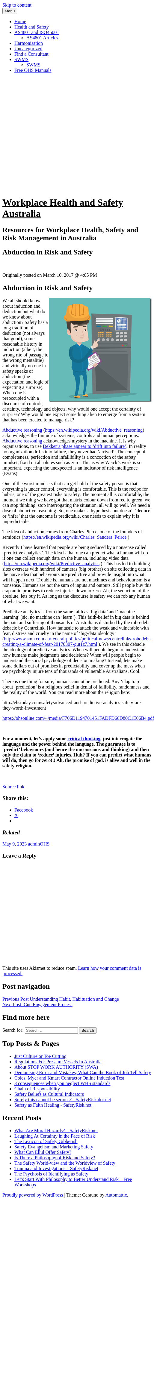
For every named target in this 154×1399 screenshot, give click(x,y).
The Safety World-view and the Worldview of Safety (64, 1163)
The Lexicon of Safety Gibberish (46, 1141)
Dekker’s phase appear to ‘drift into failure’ (84, 446)
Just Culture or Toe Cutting (40, 1056)
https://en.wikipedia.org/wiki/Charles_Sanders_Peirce (75, 537)
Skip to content (16, 5)
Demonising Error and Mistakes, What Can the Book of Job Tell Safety (82, 1072)
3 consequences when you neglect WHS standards (62, 1083)
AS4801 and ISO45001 (36, 32)
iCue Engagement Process (37, 1004)
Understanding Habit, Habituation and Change (60, 999)
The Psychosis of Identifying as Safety (51, 1173)
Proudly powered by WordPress (32, 1194)
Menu (10, 11)
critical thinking (83, 738)
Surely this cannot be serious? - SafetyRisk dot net (62, 1099)
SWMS (21, 59)
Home (20, 21)
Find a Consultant (31, 54)
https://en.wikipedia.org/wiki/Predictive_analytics (51, 563)
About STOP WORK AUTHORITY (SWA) (56, 1067)
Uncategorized (28, 48)
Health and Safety (31, 26)
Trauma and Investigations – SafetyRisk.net (56, 1168)
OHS (44, 843)
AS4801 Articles (42, 37)
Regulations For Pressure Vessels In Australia (58, 1061)
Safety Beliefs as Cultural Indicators (49, 1094)
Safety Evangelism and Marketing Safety (53, 1146)
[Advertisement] (56, 134)
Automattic (116, 1194)
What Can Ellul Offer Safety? (42, 1152)
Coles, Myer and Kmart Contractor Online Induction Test (69, 1077)
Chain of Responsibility (37, 1088)
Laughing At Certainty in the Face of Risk (54, 1136)
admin (34, 843)
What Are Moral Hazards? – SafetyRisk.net (56, 1130)
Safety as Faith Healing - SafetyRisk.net (52, 1105)
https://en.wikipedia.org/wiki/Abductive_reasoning (94, 430)
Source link (13, 786)
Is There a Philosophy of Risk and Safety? (54, 1157)
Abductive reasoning (22, 430)
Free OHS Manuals (33, 70)
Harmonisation (28, 43)
